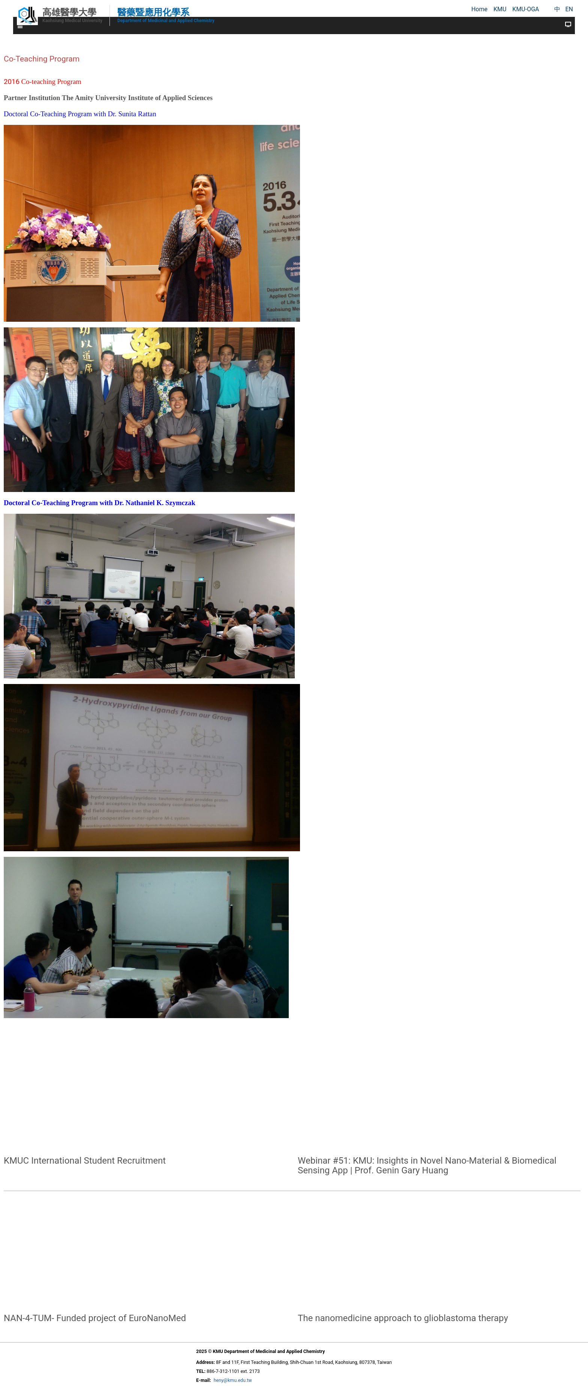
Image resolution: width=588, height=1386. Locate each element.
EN (569, 9)
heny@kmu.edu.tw (233, 1380)
